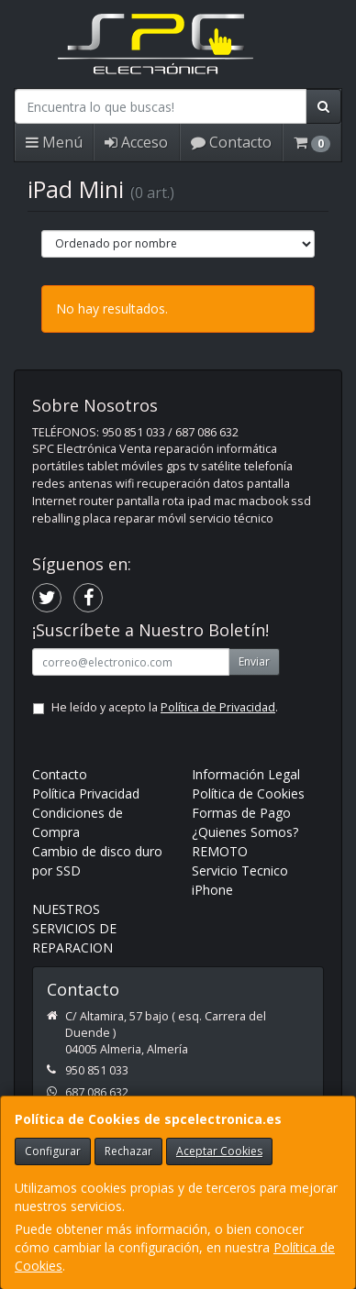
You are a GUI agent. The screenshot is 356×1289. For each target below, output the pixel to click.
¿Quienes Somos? (245, 832)
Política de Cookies (248, 793)
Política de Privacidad (218, 707)
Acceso (136, 142)
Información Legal (246, 774)
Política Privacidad (85, 793)
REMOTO (220, 851)
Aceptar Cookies (219, 1151)
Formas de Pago (241, 812)
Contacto (231, 142)
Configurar (53, 1151)
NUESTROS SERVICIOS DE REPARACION (74, 928)
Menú (54, 142)
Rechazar (128, 1151)
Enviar (254, 661)
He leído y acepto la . (164, 707)
